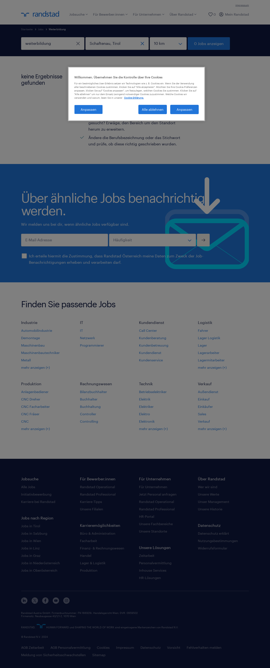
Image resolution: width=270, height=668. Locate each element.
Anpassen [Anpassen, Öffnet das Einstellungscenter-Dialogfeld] (88, 109)
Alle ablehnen (152, 109)
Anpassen (184, 109)
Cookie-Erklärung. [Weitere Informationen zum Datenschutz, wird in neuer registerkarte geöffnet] (134, 97)
